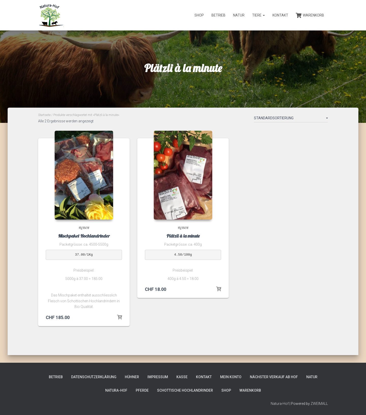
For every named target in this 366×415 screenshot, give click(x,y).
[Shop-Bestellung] (291, 119)
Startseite (44, 115)
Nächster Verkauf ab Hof (274, 377)
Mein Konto (230, 377)
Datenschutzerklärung (93, 377)
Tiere (258, 15)
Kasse (182, 377)
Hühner (132, 377)
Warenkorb (310, 15)
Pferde (142, 390)
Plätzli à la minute (183, 236)
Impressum (157, 377)
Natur (239, 15)
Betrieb (218, 15)
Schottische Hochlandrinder (185, 390)
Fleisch (84, 228)
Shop (199, 15)
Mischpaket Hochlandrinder (84, 236)
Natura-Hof (116, 390)
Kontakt (280, 15)
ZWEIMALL (319, 404)
